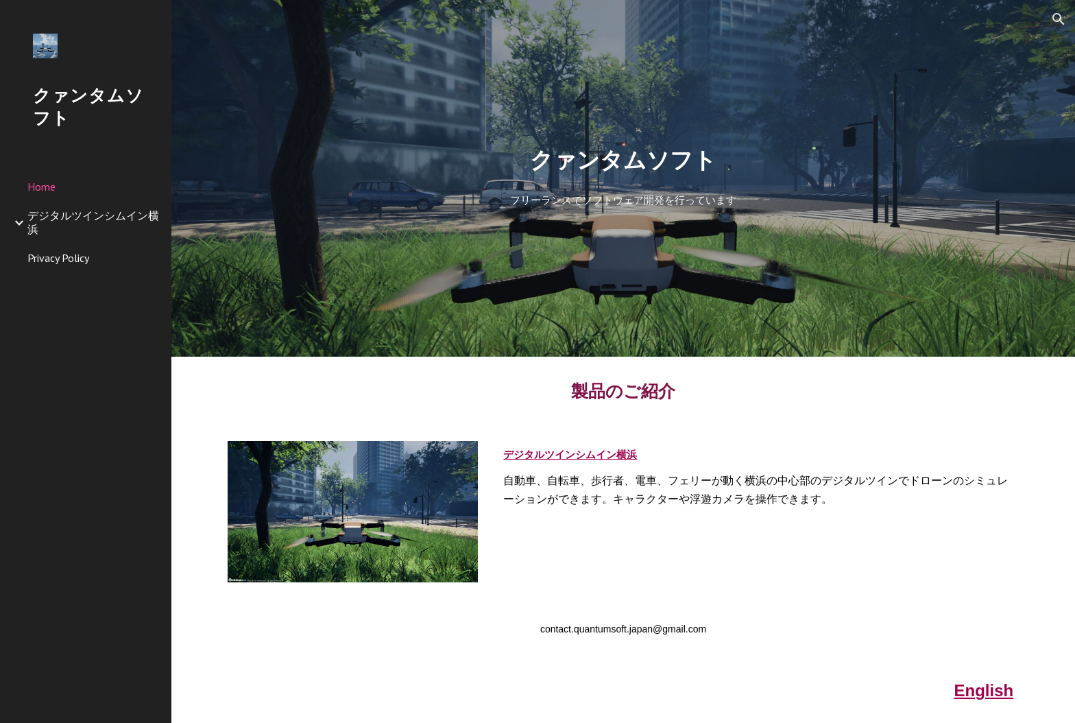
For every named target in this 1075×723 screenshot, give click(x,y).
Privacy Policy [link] (58, 258)
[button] (1058, 19)
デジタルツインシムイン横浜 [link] (93, 222)
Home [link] (41, 186)
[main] (623, 160)
